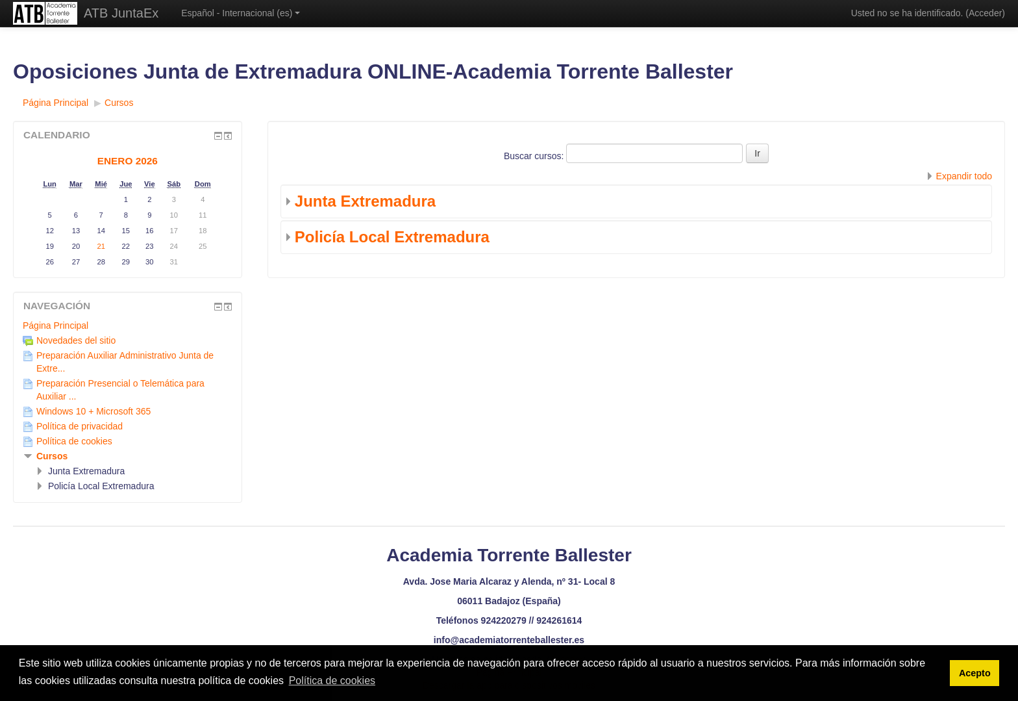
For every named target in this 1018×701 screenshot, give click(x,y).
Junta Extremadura (365, 201)
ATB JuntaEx (121, 13)
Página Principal (55, 325)
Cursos (52, 456)
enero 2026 (127, 160)
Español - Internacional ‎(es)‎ (240, 13)
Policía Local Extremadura (392, 237)
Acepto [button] (975, 673)
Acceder (985, 13)
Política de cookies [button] (332, 680)
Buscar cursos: (535, 156)
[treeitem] (127, 325)
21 (101, 246)
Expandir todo (964, 176)
